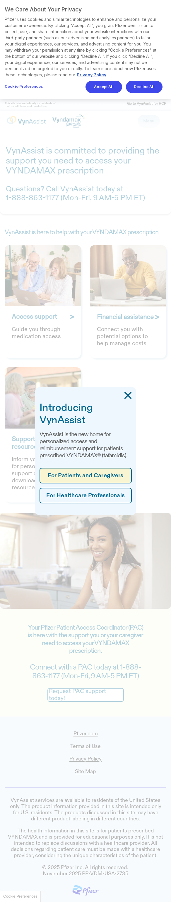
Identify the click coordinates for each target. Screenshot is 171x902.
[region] (85, 49)
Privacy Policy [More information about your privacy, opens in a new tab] (91, 74)
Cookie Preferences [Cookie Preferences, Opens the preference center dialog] (24, 86)
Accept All (103, 86)
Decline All (144, 86)
